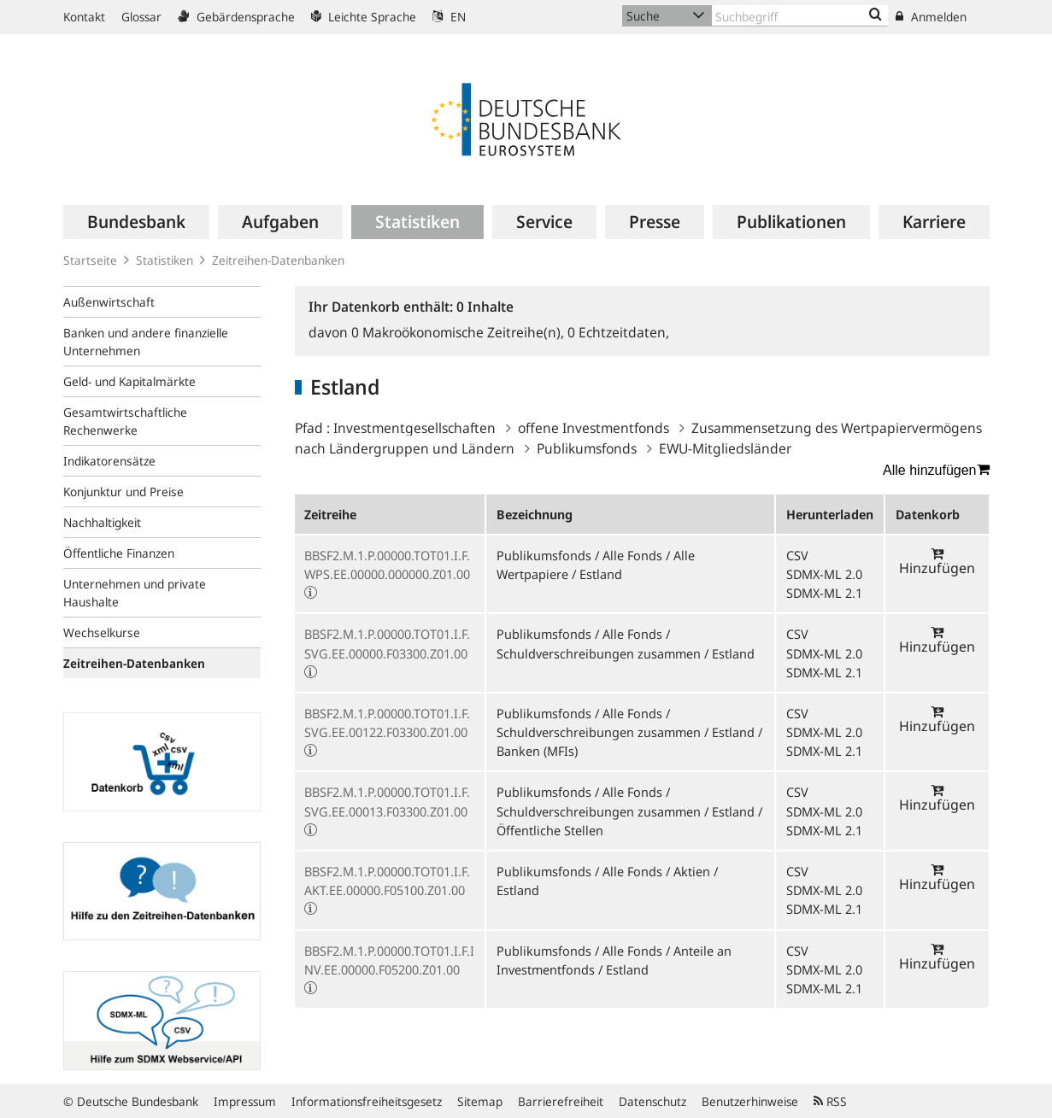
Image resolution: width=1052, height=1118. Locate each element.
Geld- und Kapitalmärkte (129, 381)
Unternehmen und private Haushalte (134, 593)
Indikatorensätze (109, 461)
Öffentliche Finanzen (118, 553)
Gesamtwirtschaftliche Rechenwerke (125, 421)
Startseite (90, 260)
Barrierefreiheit (560, 1101)
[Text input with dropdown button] (800, 15)
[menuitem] (136, 222)
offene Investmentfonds (593, 428)
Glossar (141, 17)
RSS (830, 1101)
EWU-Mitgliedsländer (725, 448)
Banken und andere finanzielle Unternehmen (145, 342)
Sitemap (479, 1101)
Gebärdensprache (236, 17)
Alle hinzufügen (936, 469)
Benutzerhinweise (750, 1101)
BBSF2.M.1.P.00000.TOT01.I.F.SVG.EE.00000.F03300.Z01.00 (387, 643)
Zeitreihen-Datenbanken (278, 260)
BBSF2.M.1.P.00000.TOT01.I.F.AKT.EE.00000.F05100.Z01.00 (387, 880)
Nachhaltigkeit (102, 522)
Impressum (245, 1101)
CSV (797, 555)
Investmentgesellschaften (414, 428)
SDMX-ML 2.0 (824, 573)
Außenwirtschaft (109, 302)
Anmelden (931, 17)
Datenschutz (652, 1101)
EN (449, 17)
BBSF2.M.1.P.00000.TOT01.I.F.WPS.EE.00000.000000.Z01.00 (387, 564)
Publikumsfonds (587, 448)
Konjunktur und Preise (123, 491)
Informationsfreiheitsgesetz (366, 1101)
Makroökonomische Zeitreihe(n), (459, 332)
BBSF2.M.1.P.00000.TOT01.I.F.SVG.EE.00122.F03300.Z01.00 (387, 722)
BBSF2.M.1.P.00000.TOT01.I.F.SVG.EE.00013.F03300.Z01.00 (387, 801)
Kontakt (84, 17)
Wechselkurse (101, 632)
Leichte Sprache (363, 17)
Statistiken (164, 260)
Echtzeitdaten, (618, 332)
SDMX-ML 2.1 (824, 592)
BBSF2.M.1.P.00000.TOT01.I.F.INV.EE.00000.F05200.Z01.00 (389, 960)
